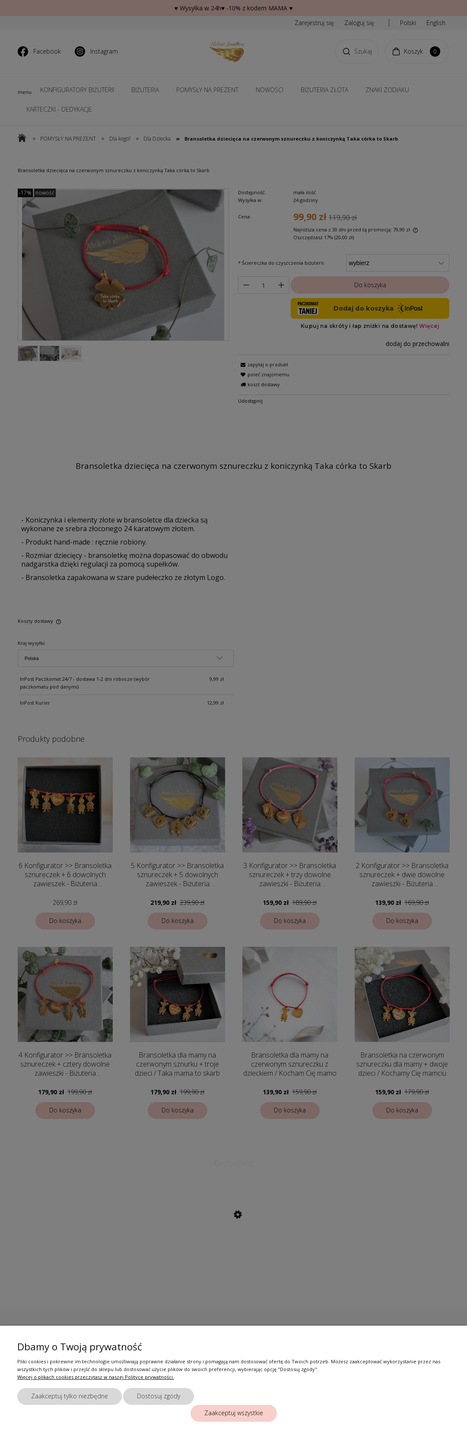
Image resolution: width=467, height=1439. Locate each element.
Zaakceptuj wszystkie (233, 1413)
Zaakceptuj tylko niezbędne (69, 1396)
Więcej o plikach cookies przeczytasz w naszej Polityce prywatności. (95, 1377)
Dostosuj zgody (158, 1396)
